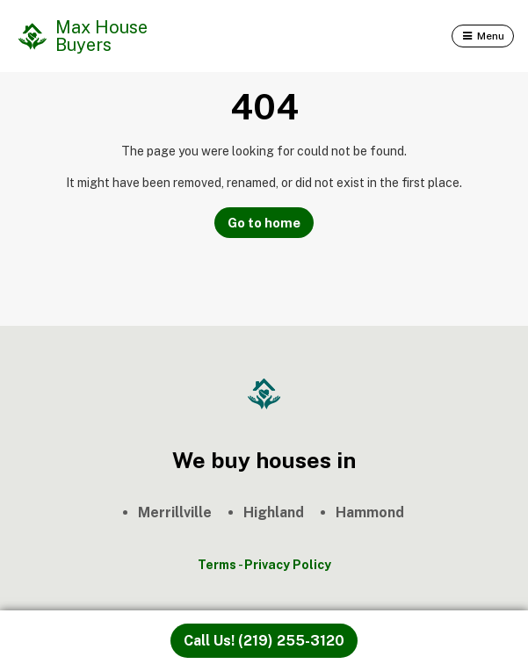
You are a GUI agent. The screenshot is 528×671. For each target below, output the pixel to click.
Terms (217, 565)
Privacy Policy (287, 565)
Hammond (370, 512)
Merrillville (175, 512)
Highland (273, 512)
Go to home (264, 222)
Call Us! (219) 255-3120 (264, 640)
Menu (490, 36)
